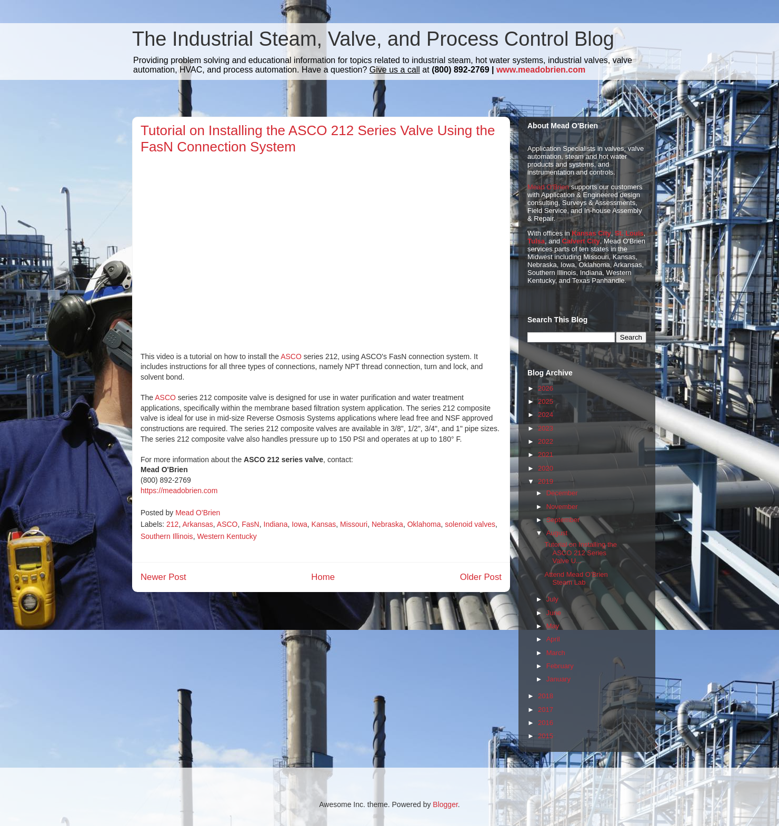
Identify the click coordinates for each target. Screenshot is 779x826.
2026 (545, 388)
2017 (545, 709)
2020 (545, 468)
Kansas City (591, 233)
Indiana (276, 524)
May (553, 626)
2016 (545, 723)
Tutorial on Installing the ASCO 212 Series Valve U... (580, 553)
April (553, 639)
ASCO (291, 356)
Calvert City (581, 241)
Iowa (299, 524)
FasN (250, 524)
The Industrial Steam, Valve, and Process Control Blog (373, 39)
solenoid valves (470, 524)
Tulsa (536, 241)
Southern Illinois (167, 536)
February (560, 666)
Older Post (481, 577)
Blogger (445, 804)
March (555, 653)
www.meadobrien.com (540, 69)
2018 (545, 696)
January (558, 679)
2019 (545, 481)
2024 (545, 415)
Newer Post (163, 577)
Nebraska (387, 524)
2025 (545, 401)
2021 (545, 454)
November (562, 507)
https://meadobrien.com (179, 490)
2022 (545, 441)
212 (172, 524)
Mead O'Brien (548, 187)
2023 (545, 428)
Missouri (353, 524)
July (552, 599)
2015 (545, 736)
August (556, 533)
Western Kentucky (226, 536)
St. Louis (629, 233)
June (553, 613)
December (562, 493)
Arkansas (197, 524)
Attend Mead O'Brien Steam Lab (575, 578)
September (563, 520)
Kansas (324, 524)
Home (323, 577)
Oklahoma (424, 524)
